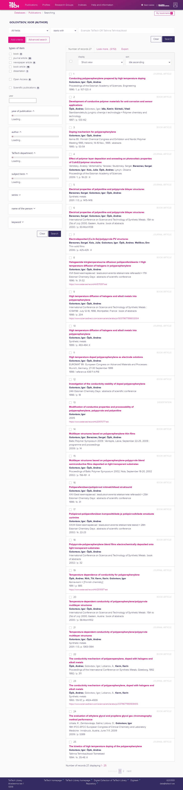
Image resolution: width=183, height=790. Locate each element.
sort (127, 57)
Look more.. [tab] (106, 49)
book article (21, 66)
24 (74, 711)
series (16, 195)
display (81, 57)
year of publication (23, 111)
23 (74, 681)
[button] (175, 5)
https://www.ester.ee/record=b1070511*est (88, 284)
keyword (18, 222)
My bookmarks (164, 13)
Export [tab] (124, 49)
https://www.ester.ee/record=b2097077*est (89, 421)
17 (74, 509)
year (11, 96)
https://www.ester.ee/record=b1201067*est (88, 589)
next (129, 771)
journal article (22, 58)
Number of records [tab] (79, 49)
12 (74, 379)
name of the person (24, 208)
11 (74, 352)
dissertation (21, 71)
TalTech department (24, 153)
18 (74, 540)
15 (74, 456)
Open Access (22, 79)
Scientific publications (26, 87)
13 (74, 402)
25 (74, 742)
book (18, 53)
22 (74, 654)
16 (74, 482)
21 (74, 627)
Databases (19, 12)
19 (74, 570)
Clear (156, 39)
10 (74, 326)
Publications (35, 12)
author (17, 132)
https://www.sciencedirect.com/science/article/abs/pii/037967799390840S (103, 704)
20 (74, 597)
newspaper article (24, 62)
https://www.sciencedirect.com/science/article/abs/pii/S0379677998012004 (104, 318)
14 (74, 429)
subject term (20, 174)
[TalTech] (14, 5)
